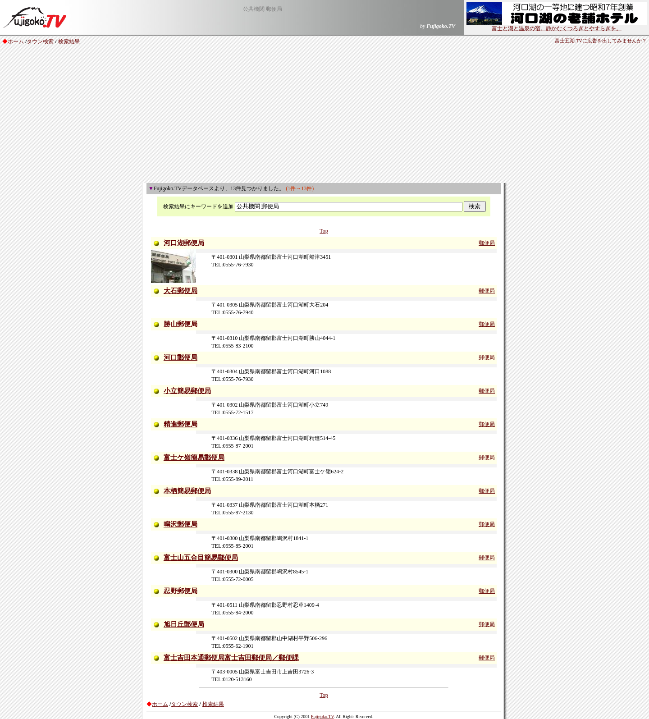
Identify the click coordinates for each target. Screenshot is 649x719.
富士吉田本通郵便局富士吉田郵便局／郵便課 (231, 657)
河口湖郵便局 (184, 243)
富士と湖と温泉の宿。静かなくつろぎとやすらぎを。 (556, 26)
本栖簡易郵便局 (187, 491)
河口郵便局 (180, 357)
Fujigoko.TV (322, 716)
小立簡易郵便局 (187, 390)
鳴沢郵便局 (180, 524)
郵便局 (487, 243)
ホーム (16, 41)
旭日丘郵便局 (184, 624)
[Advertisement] (324, 115)
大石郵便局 (180, 290)
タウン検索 (40, 41)
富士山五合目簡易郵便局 (201, 557)
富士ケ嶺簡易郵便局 (194, 457)
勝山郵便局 (180, 324)
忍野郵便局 (180, 591)
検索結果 (69, 41)
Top (324, 231)
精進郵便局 (180, 424)
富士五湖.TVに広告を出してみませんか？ (601, 40)
